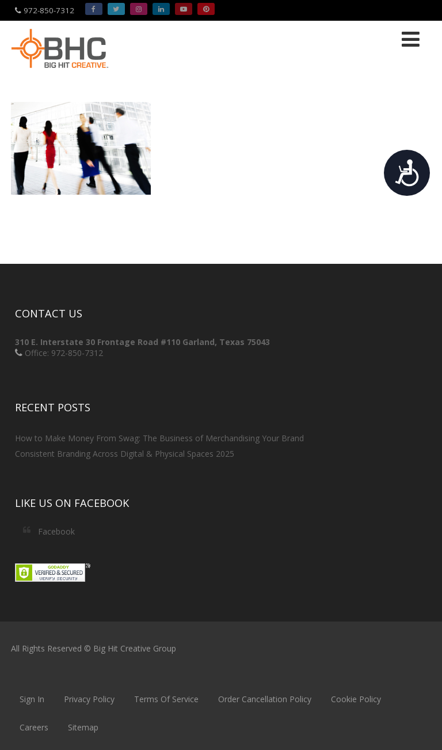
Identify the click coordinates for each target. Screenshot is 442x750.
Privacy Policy (89, 699)
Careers (34, 727)
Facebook (56, 531)
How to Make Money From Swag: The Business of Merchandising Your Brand (159, 438)
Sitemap (83, 727)
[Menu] (411, 39)
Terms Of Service (166, 699)
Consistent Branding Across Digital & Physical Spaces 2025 (124, 453)
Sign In (32, 699)
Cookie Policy (356, 699)
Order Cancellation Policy (264, 699)
